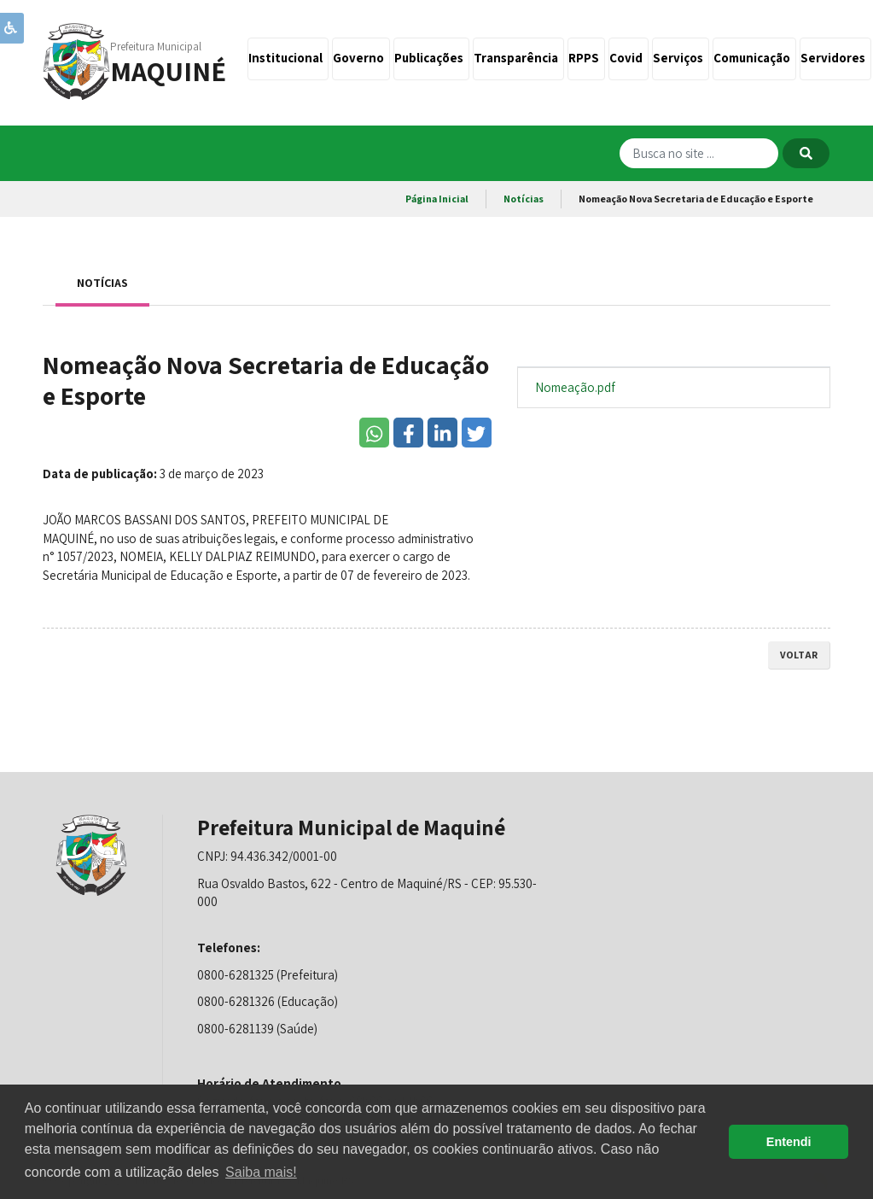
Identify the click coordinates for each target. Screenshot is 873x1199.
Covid (628, 58)
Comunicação (754, 58)
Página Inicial (437, 198)
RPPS (586, 58)
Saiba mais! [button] (261, 1172)
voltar (799, 654)
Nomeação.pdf (575, 387)
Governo (361, 58)
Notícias (523, 198)
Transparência (518, 58)
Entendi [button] (789, 1142)
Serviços (680, 58)
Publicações (431, 58)
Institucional (288, 58)
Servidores (835, 58)
